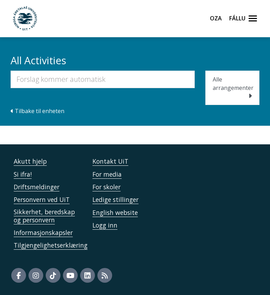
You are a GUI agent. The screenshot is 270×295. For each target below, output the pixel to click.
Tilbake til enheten (37, 111)
